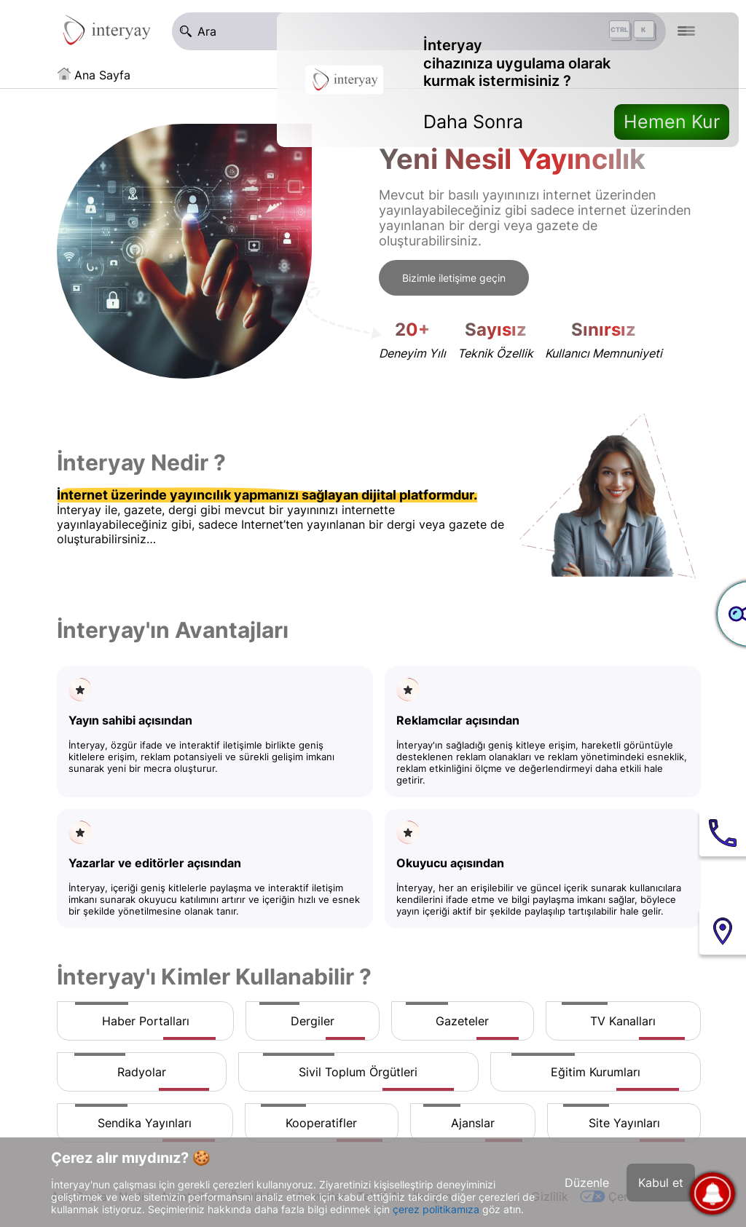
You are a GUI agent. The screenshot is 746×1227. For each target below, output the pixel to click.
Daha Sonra (473, 122)
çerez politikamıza (436, 1209)
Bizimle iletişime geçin (454, 278)
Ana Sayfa (102, 75)
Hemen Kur (672, 122)
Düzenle (587, 1182)
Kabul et (660, 1182)
